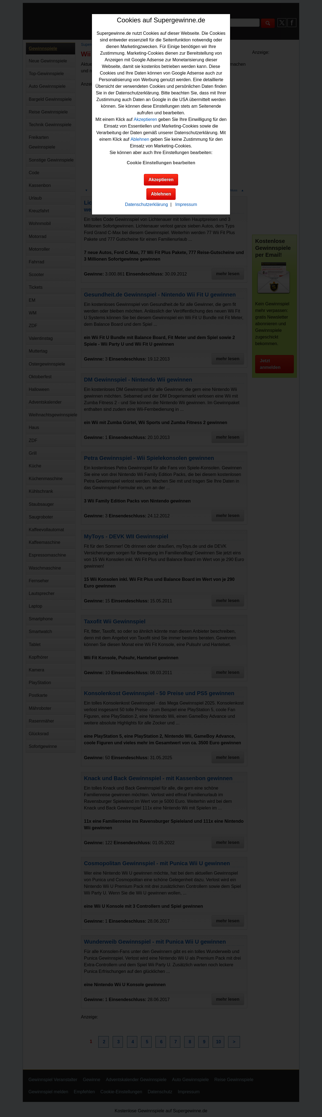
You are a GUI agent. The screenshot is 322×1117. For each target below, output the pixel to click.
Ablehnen (140, 139)
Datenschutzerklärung (146, 204)
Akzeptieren (145, 119)
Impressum (186, 204)
